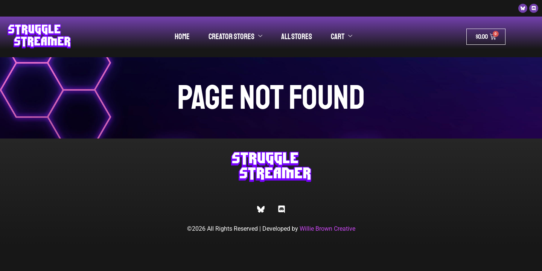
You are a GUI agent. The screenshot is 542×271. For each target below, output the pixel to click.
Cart (341, 36)
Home (182, 36)
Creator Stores (235, 36)
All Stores (296, 36)
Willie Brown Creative (327, 228)
